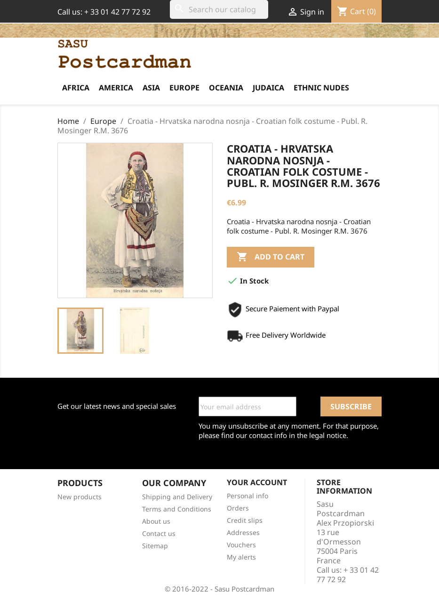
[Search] (219, 9)
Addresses (243, 532)
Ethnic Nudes (321, 87)
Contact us (159, 533)
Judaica (268, 87)
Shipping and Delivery (177, 496)
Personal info (247, 495)
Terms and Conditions (176, 508)
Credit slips (245, 520)
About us (156, 521)
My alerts (241, 556)
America (116, 87)
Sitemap (155, 545)
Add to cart (270, 257)
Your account (257, 482)
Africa (75, 87)
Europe (184, 87)
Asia (151, 87)
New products (79, 496)
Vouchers (241, 544)
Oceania (226, 87)
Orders (238, 508)
